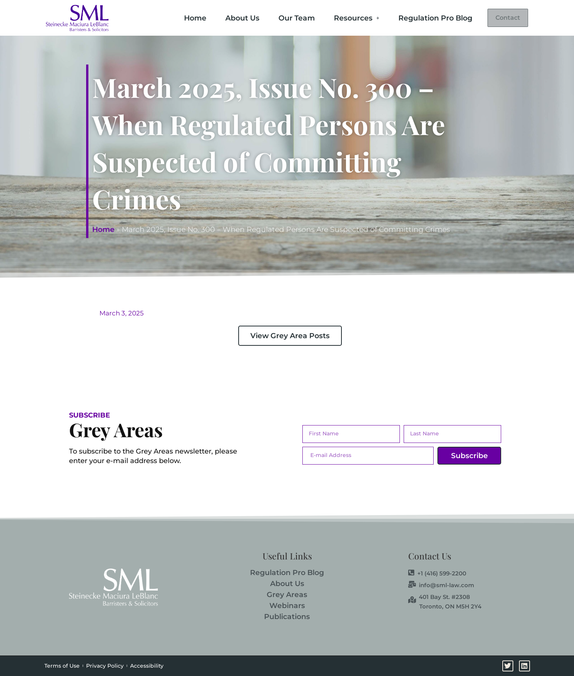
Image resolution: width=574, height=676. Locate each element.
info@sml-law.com (441, 584)
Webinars (287, 605)
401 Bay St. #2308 (439, 596)
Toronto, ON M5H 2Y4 (450, 606)
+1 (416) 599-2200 (437, 573)
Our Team (283, 17)
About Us (229, 17)
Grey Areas (287, 594)
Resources (343, 17)
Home (182, 17)
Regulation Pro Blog (422, 17)
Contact (501, 18)
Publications (287, 616)
